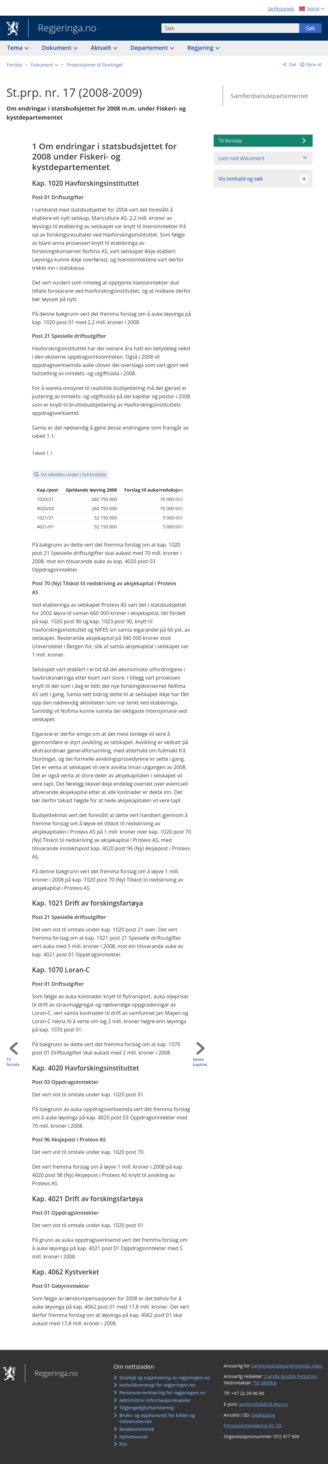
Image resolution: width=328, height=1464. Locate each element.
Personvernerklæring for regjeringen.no (162, 1393)
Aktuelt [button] (102, 47)
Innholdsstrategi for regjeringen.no (157, 1385)
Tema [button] (15, 47)
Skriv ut (314, 64)
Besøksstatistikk (136, 1429)
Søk (310, 28)
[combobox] (230, 28)
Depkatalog (263, 1415)
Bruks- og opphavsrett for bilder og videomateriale (157, 1418)
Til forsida (12, 1062)
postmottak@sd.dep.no (263, 1404)
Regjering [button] (201, 47)
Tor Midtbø (264, 1383)
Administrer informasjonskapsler (155, 1400)
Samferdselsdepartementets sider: (287, 1366)
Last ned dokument (241, 158)
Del (292, 64)
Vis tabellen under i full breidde (73, 474)
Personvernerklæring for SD (253, 1425)
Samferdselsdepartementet (269, 96)
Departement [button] (150, 47)
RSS (123, 1444)
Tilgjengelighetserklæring (146, 1408)
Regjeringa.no (62, 28)
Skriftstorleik (281, 9)
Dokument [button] (57, 47)
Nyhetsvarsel (133, 1437)
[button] (44, 65)
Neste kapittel (200, 1062)
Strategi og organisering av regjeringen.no (164, 1377)
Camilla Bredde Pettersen (290, 1376)
